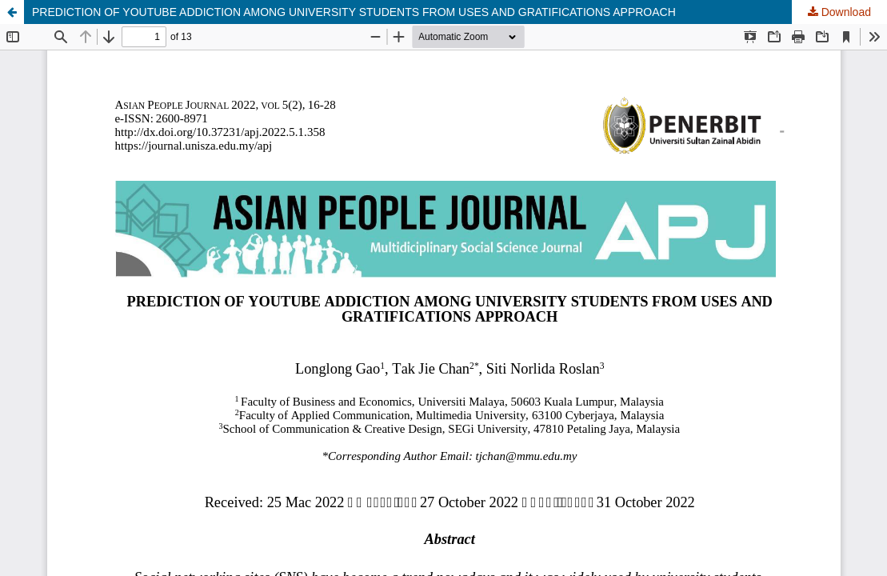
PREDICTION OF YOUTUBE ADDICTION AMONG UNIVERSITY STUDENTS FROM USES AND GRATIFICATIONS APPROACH (354, 12)
